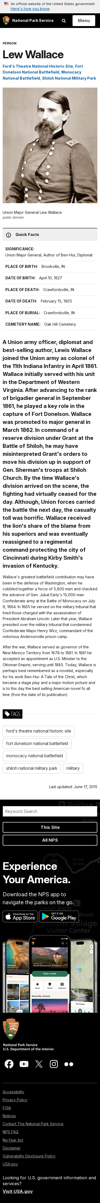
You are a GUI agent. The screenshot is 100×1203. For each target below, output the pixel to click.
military (73, 768)
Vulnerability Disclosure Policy (29, 1156)
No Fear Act (13, 1140)
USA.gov (10, 1164)
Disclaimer (12, 1148)
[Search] (50, 811)
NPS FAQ (10, 1132)
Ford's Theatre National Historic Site (38, 66)
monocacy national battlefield (34, 755)
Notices (9, 1116)
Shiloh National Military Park (69, 78)
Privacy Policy (15, 1100)
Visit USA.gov (18, 1191)
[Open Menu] (84, 20)
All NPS (50, 840)
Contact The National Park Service (33, 1124)
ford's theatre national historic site (38, 731)
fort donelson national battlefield (37, 743)
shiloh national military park (31, 768)
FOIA (7, 1108)
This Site (50, 827)
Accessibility (13, 1092)
